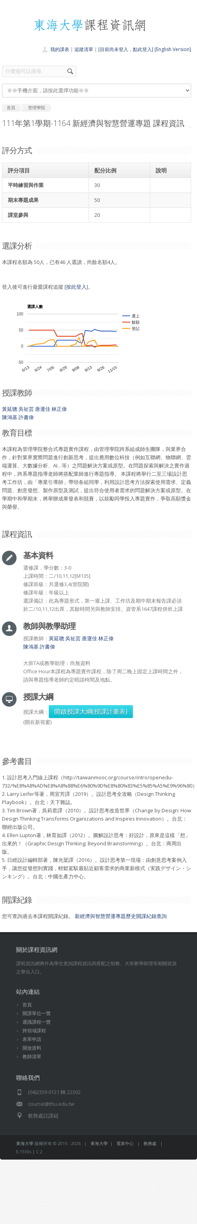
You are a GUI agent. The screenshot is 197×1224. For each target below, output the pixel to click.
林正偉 (59, 408)
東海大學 (24, 1143)
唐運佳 (42, 408)
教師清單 (31, 1056)
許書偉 (26, 417)
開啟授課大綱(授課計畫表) (90, 711)
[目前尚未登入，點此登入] (125, 49)
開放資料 (31, 1047)
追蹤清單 (83, 49)
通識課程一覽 (36, 1022)
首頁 (27, 1004)
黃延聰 (9, 408)
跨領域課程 (34, 1030)
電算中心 (125, 1143)
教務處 (150, 1143)
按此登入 (76, 286)
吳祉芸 (26, 408)
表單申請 (31, 1039)
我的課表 (59, 49)
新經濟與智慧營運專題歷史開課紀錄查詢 (121, 916)
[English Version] (173, 49)
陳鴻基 (9, 417)
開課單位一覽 (36, 1013)
